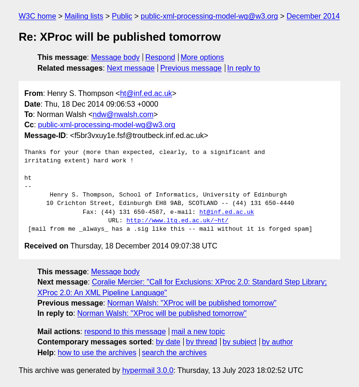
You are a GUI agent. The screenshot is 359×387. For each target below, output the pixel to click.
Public (122, 16)
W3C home (37, 16)
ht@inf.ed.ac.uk (146, 93)
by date (168, 342)
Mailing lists (84, 16)
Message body (115, 57)
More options (202, 57)
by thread (201, 342)
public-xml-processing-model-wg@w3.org (209, 16)
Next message (131, 68)
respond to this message (124, 332)
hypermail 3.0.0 (147, 370)
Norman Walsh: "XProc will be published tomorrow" (191, 303)
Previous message (191, 68)
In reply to (243, 68)
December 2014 (313, 16)
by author (277, 342)
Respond (160, 57)
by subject (239, 342)
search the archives (174, 353)
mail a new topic (198, 332)
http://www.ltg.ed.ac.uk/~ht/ (177, 221)
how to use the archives (97, 353)
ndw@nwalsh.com (123, 114)
